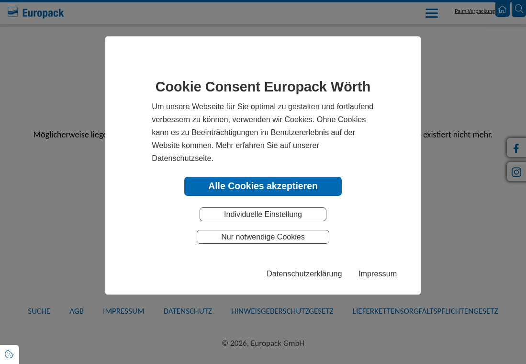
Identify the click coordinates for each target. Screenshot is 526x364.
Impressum (377, 273)
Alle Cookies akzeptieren (263, 186)
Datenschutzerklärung (304, 273)
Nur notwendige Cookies (262, 237)
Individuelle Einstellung (263, 214)
